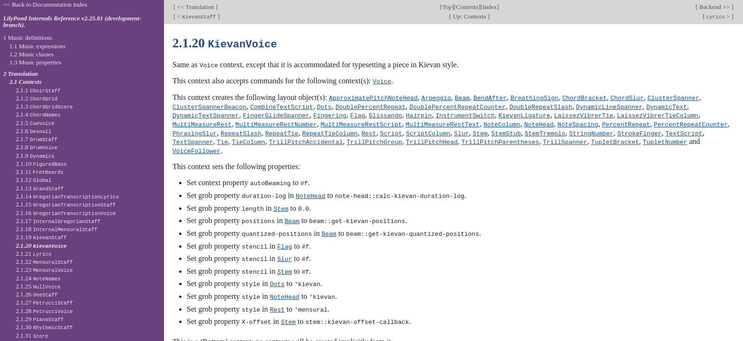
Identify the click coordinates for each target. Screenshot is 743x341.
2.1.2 (36, 98)
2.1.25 (38, 286)
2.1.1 (38, 90)
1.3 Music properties (35, 62)
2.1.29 (39, 319)
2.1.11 (39, 171)
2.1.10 (41, 163)
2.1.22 (44, 261)
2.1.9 (35, 155)
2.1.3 (44, 106)
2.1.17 (58, 220)
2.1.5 (35, 122)
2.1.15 (66, 204)
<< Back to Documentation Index (45, 4)
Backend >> (714, 6)
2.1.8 (36, 147)
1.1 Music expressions (37, 46)
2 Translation (20, 73)
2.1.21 (33, 253)
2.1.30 (44, 327)
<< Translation (195, 6)
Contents (467, 6)
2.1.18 (56, 229)
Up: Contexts (469, 16)
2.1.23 (44, 269)
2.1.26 (36, 294)
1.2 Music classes (31, 54)
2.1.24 (38, 278)
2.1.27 (44, 302)
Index (489, 6)
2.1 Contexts (25, 81)
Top (447, 6)
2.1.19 (41, 237)
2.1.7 (36, 139)
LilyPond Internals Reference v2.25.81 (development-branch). (72, 22)
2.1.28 (44, 310)
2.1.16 (66, 212)
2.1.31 (32, 335)
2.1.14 (67, 196)
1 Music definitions (27, 37)
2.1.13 (39, 188)
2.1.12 (33, 179)
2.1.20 (41, 245)
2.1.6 (33, 131)
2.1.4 (38, 114)
